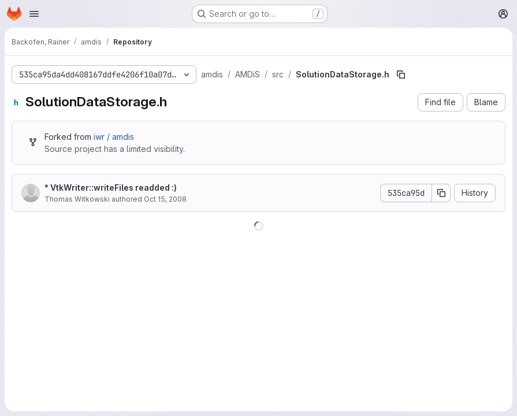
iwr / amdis (114, 137)
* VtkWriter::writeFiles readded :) (110, 187)
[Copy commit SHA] (441, 193)
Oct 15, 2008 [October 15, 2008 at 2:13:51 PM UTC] (165, 199)
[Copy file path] (401, 74)
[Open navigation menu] (34, 14)
